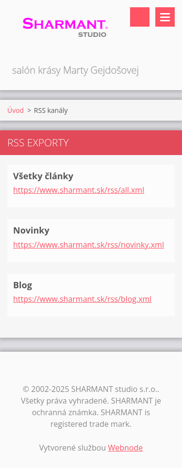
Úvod (15, 110)
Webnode (125, 447)
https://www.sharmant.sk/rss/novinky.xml (88, 244)
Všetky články (43, 176)
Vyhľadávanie (139, 17)
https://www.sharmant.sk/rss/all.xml (78, 190)
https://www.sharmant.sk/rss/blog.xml (82, 299)
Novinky (31, 230)
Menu (165, 17)
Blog (22, 285)
